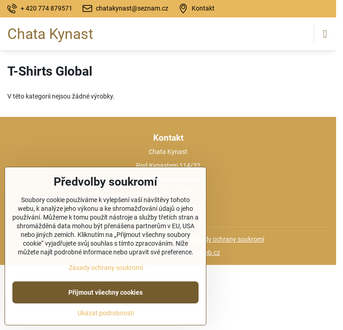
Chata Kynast (50, 34)
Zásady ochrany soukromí (227, 239)
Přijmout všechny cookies (105, 292)
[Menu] (325, 34)
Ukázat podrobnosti (105, 313)
